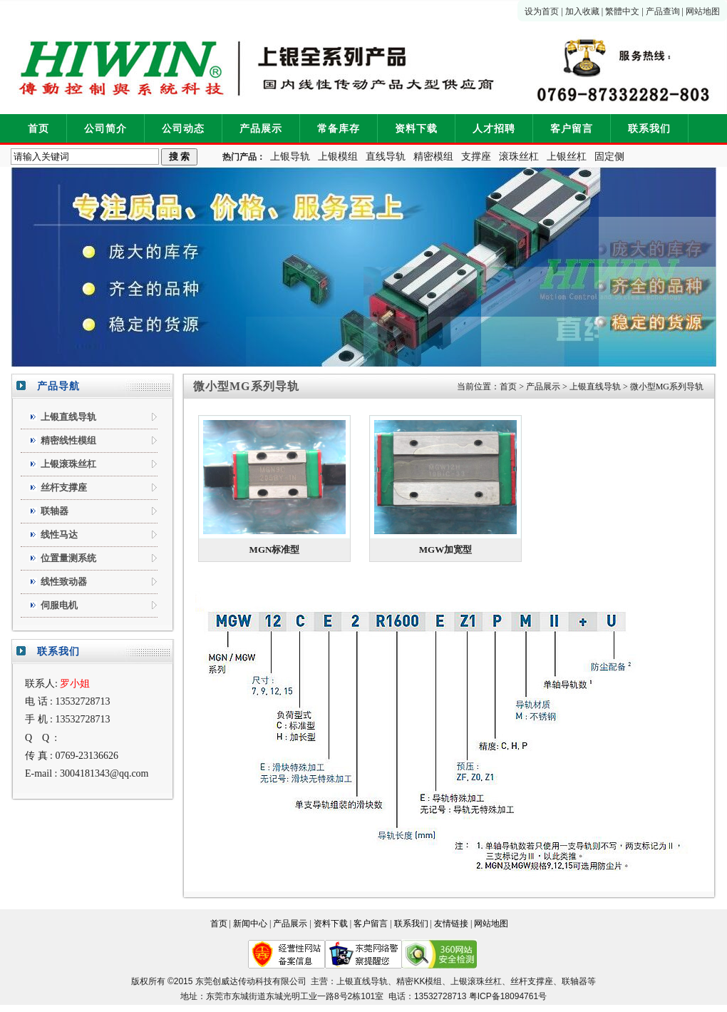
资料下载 (416, 128)
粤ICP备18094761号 (508, 996)
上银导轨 (290, 156)
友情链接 (451, 924)
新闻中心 (250, 924)
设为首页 (542, 11)
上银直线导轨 (595, 387)
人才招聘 (494, 128)
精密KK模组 (419, 981)
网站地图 (703, 11)
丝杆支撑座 (531, 981)
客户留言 (571, 128)
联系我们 (649, 128)
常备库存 (338, 128)
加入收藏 (582, 11)
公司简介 (105, 128)
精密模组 (433, 156)
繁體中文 (622, 11)
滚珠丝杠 (519, 156)
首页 (38, 128)
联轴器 (574, 981)
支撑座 (476, 156)
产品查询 (663, 11)
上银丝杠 (567, 156)
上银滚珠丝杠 (476, 981)
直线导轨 (386, 156)
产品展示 (260, 128)
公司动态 (183, 128)
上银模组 (338, 156)
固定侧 (609, 156)
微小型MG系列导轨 (666, 387)
